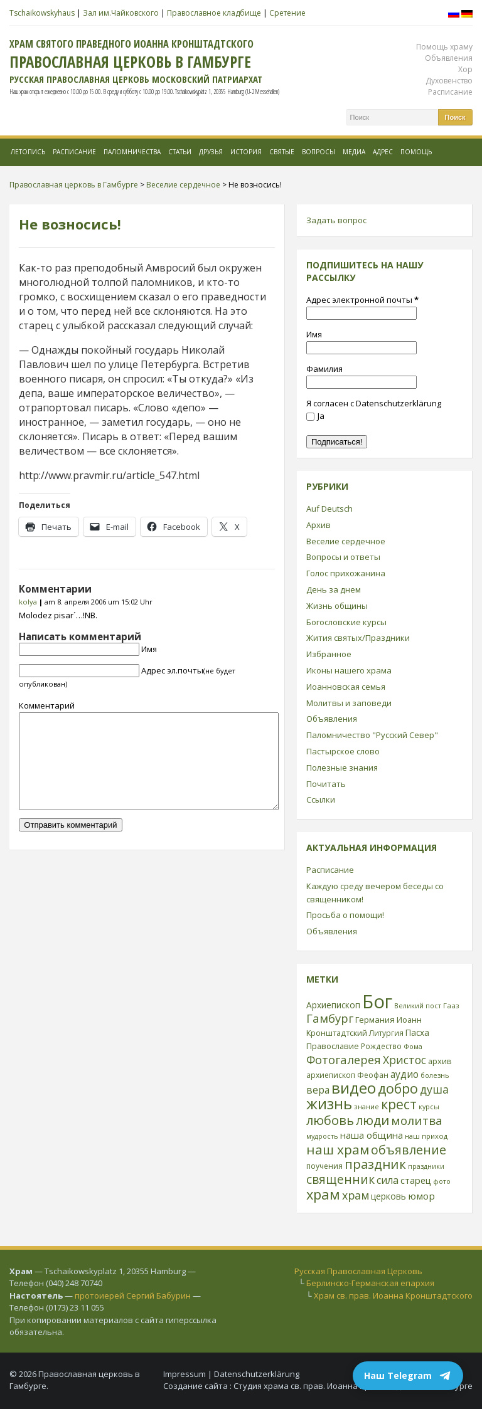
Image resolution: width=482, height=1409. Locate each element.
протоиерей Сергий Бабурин (133, 1295)
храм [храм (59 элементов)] (355, 1195)
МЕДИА (354, 151)
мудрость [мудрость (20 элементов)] (322, 1136)
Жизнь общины (337, 605)
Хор (465, 69)
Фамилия (324, 368)
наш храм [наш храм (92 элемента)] (337, 1149)
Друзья (211, 151)
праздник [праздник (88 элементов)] (375, 1164)
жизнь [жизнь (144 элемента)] (329, 1104)
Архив (318, 524)
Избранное (328, 654)
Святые (281, 151)
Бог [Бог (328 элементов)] (377, 1001)
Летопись (28, 151)
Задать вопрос (336, 220)
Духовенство (449, 80)
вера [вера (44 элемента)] (317, 1090)
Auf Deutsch (329, 508)
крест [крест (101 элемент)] (399, 1104)
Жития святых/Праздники (358, 637)
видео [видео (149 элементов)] (353, 1087)
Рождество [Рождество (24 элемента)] (381, 1046)
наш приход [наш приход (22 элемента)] (426, 1136)
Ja (315, 415)
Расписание (450, 92)
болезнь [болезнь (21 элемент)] (434, 1075)
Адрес (383, 151)
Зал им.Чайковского (121, 13)
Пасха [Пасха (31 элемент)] (417, 1032)
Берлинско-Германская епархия (370, 1283)
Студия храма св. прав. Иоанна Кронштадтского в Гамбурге (353, 1385)
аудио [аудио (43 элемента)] (404, 1074)
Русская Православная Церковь (358, 1271)
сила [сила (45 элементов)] (388, 1180)
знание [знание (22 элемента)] (366, 1106)
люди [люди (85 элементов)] (372, 1120)
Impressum (184, 1374)
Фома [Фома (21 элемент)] (413, 1046)
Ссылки (320, 799)
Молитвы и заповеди (349, 703)
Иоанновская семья (345, 686)
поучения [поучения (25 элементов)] (324, 1166)
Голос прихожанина (345, 573)
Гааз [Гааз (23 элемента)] (451, 1005)
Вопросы (318, 151)
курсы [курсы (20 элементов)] (429, 1106)
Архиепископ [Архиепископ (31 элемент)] (333, 1005)
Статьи (179, 151)
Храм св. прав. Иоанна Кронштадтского (393, 1295)
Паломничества (132, 151)
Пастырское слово (343, 751)
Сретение (287, 13)
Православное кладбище (214, 13)
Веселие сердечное (345, 541)
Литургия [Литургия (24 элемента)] (386, 1033)
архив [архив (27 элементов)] (440, 1061)
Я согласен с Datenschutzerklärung (373, 403)
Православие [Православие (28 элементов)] (332, 1046)
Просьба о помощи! (345, 915)
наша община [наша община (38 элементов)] (371, 1135)
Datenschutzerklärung (256, 1374)
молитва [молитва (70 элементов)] (416, 1120)
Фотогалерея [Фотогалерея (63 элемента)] (343, 1059)
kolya (28, 601)
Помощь (416, 151)
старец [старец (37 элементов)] (415, 1180)
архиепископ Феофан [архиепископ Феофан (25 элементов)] (347, 1075)
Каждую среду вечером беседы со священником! (375, 892)
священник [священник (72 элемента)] (340, 1179)
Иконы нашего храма (349, 670)
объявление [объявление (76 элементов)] (408, 1149)
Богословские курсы (346, 622)
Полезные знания (342, 767)
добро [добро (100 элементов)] (398, 1088)
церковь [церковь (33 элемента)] (388, 1196)
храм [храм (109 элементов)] (323, 1194)
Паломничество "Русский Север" (372, 735)
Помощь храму (444, 46)
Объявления (449, 58)
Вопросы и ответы (343, 556)
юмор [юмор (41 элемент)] (421, 1196)
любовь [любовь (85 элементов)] (330, 1120)
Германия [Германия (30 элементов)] (375, 1019)
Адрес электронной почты (362, 299)
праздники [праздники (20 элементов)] (426, 1166)
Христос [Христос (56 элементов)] (404, 1059)
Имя (149, 649)
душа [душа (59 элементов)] (434, 1089)
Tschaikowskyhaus (42, 13)
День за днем (333, 589)
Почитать (326, 783)
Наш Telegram (408, 1376)
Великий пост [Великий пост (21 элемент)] (417, 1005)
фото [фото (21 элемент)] (442, 1181)
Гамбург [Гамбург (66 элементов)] (329, 1018)
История (246, 151)
